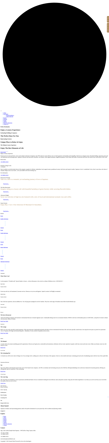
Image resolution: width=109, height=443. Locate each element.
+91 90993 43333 (4, 161)
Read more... (6, 183)
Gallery (5, 121)
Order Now (3, 383)
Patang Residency (10, 115)
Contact (5, 425)
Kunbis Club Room (4, 218)
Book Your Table (4, 321)
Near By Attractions (7, 122)
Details (2, 227)
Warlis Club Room (4, 233)
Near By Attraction (7, 423)
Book (2, 216)
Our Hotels (5, 114)
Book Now (3, 347)
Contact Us (5, 124)
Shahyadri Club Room (5, 261)
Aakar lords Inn (9, 116)
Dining (4, 420)
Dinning (5, 119)
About (4, 112)
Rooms (4, 117)
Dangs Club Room (4, 247)
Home (4, 416)
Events (4, 120)
